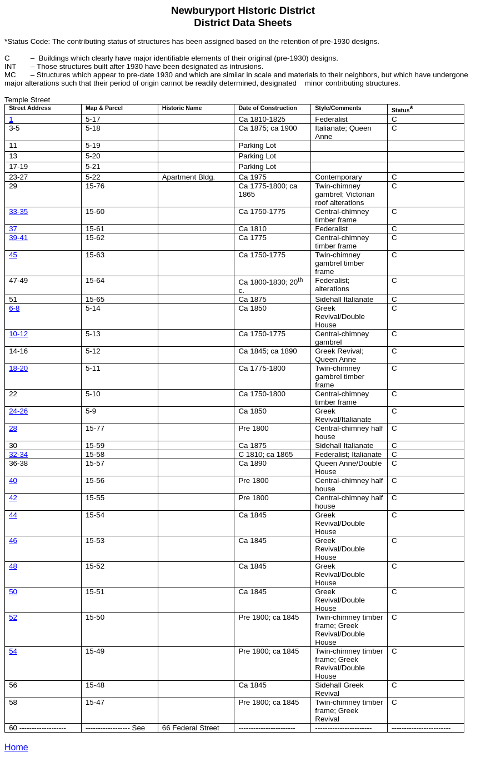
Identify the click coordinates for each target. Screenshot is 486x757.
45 (13, 255)
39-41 (18, 237)
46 (13, 540)
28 (13, 428)
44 (13, 515)
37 (13, 229)
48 (13, 566)
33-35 (18, 211)
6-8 (14, 308)
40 (13, 480)
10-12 (18, 334)
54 (13, 651)
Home (16, 747)
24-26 (18, 411)
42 (13, 498)
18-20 (18, 368)
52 (13, 617)
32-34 (18, 454)
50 (13, 591)
